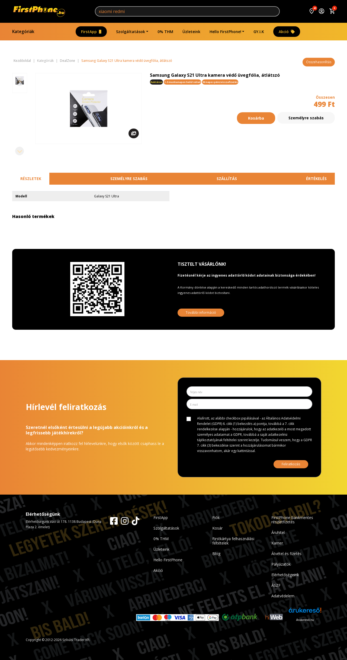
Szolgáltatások (130, 31)
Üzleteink (191, 31)
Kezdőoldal (22, 60)
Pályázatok (281, 564)
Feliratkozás (291, 464)
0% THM (165, 31)
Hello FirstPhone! (225, 31)
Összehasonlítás (318, 62)
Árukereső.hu (305, 619)
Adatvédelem (282, 595)
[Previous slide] (19, 81)
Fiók (216, 517)
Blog (216, 553)
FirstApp (91, 31)
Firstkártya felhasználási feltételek (233, 541)
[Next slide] (19, 151)
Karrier (277, 543)
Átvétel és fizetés (286, 553)
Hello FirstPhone (167, 559)
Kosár (217, 528)
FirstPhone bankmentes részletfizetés (292, 519)
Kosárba (256, 117)
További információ (201, 312)
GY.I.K (258, 31)
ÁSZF (276, 585)
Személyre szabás (306, 117)
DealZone (67, 60)
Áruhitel (278, 532)
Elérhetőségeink (285, 574)
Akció (287, 31)
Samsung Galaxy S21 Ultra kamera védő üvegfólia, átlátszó (126, 60)
